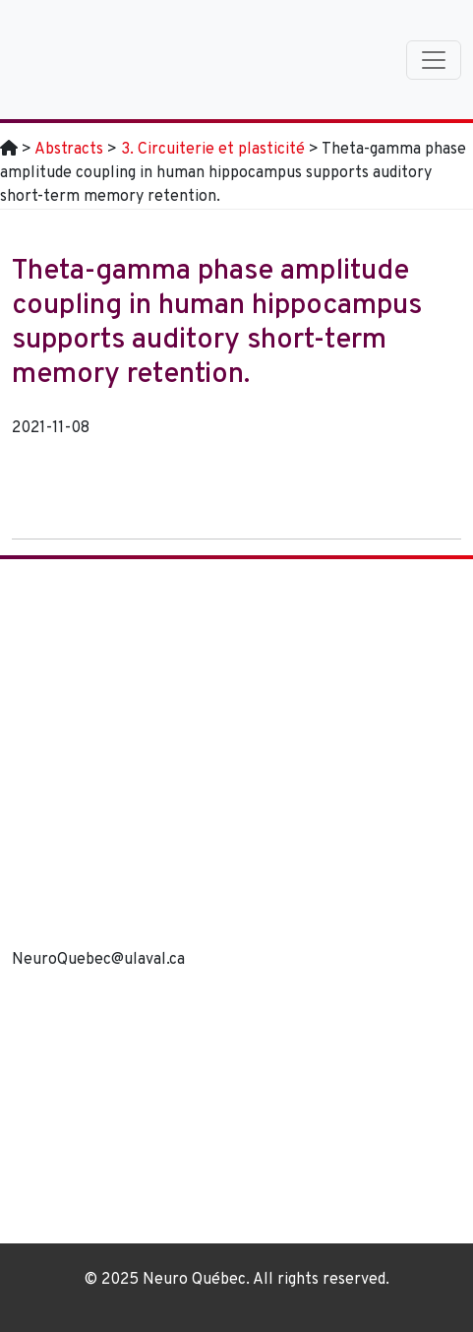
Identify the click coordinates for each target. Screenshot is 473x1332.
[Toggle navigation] (433, 60)
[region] (236, 1115)
